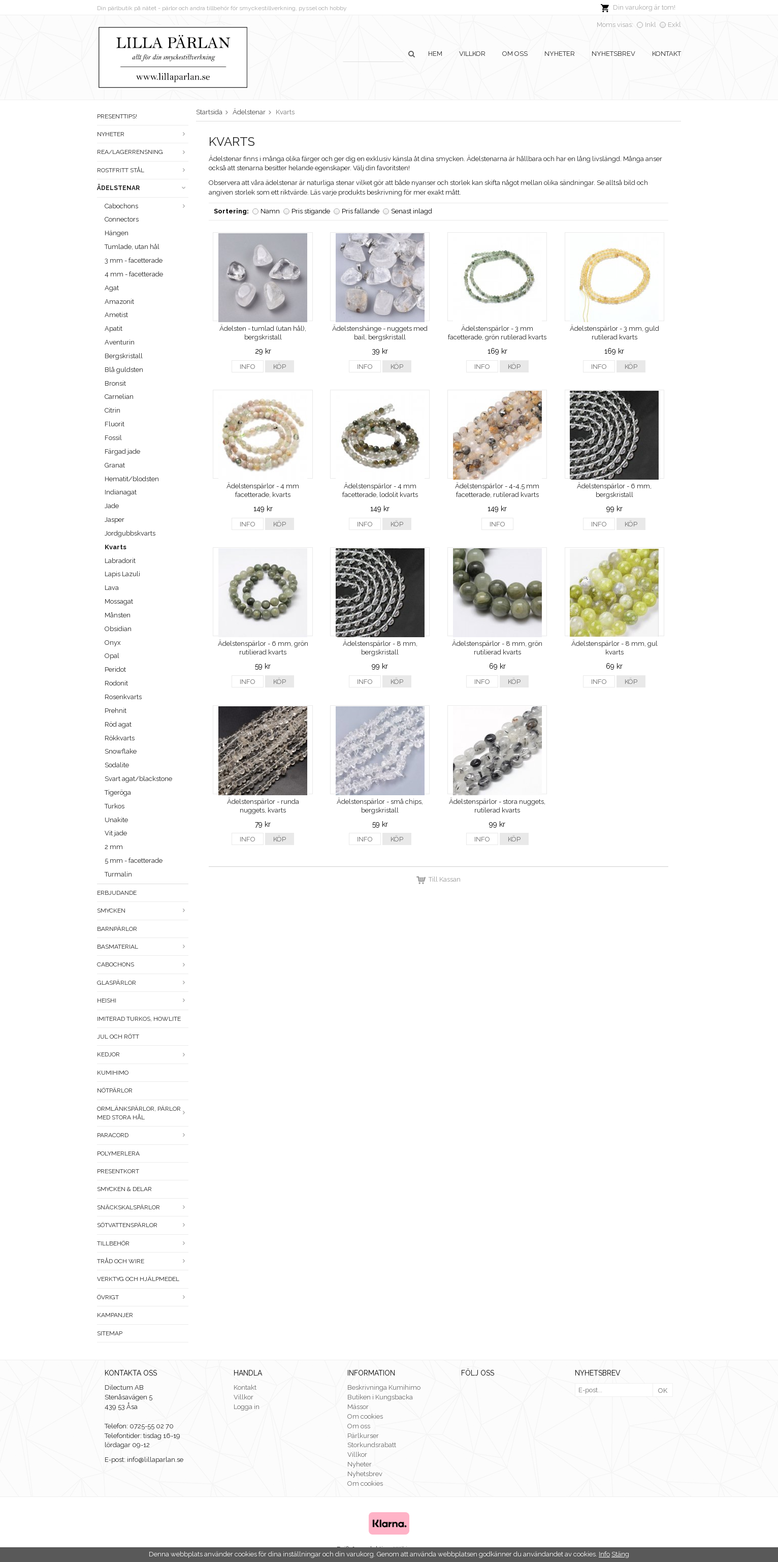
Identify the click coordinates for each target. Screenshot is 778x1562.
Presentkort (118, 1171)
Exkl (674, 24)
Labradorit (120, 561)
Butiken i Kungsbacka (380, 1397)
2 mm (114, 847)
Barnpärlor (117, 928)
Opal (112, 656)
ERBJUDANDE (117, 892)
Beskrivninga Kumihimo (383, 1387)
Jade (112, 506)
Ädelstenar (142, 188)
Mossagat (119, 601)
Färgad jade (122, 451)
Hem (435, 53)
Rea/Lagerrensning (142, 151)
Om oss (515, 53)
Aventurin (120, 342)
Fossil (113, 438)
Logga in (247, 1407)
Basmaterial (142, 946)
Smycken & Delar (124, 1189)
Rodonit (116, 683)
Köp (279, 366)
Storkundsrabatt (371, 1445)
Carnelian (119, 396)
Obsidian (118, 629)
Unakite (116, 820)
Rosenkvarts (123, 697)
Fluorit (114, 424)
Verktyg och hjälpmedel (138, 1279)
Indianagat (121, 492)
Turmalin (118, 874)
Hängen (116, 233)
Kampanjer (115, 1315)
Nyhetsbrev (613, 53)
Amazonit (119, 301)
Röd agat (118, 724)
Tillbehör (142, 1243)
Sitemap (109, 1333)
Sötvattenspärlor (142, 1225)
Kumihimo (112, 1072)
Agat (112, 288)
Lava (112, 587)
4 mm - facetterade (134, 274)
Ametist (116, 315)
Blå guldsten (124, 369)
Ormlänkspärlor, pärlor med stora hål (142, 1113)
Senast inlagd (411, 211)
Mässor (358, 1407)
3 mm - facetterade (134, 260)
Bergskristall (124, 356)
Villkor (472, 53)
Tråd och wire (142, 1261)
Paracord (142, 1135)
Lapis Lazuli (122, 574)
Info (247, 366)
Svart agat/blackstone (138, 779)
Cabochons (146, 206)
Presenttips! (117, 116)
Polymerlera (118, 1153)
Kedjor (142, 1054)
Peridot (115, 669)
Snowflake (121, 751)
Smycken (142, 910)
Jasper (114, 519)
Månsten (118, 615)
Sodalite (117, 765)
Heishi (142, 1000)
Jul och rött (118, 1036)
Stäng (620, 1554)
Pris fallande (360, 211)
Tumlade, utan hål (132, 247)
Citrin (112, 410)
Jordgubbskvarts (130, 533)
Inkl (650, 24)
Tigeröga (118, 792)
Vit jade (116, 833)
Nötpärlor (115, 1090)
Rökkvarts (120, 738)
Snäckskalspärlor (142, 1207)
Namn (270, 211)
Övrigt (142, 1297)
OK (662, 1390)
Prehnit (115, 710)
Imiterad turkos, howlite (139, 1018)
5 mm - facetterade (134, 860)
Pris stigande (310, 211)
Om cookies (365, 1416)
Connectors (122, 219)
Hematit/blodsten (132, 479)
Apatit (113, 328)
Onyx (113, 642)
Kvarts (115, 547)
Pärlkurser (363, 1436)
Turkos (114, 806)
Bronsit (115, 383)
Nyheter (559, 53)
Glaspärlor (142, 982)
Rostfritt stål (142, 170)
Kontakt (666, 53)
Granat (115, 465)
